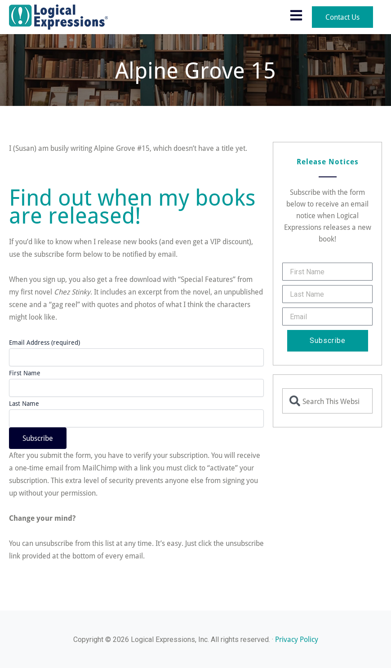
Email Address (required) (44, 342)
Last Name (24, 403)
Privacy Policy (296, 639)
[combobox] (327, 400)
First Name (24, 373)
